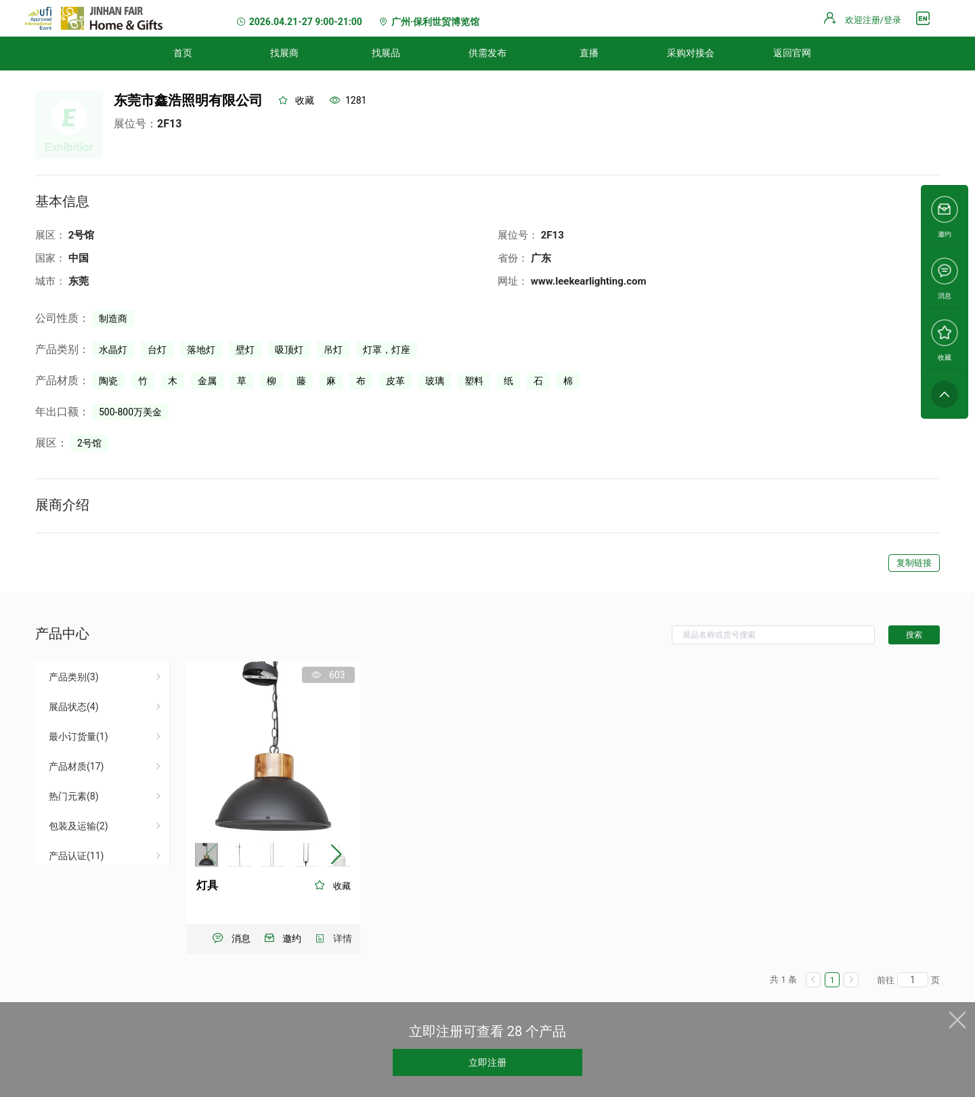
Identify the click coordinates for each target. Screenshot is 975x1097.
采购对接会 (690, 52)
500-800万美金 (130, 412)
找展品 (386, 52)
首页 (182, 52)
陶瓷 (108, 380)
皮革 (395, 380)
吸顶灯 (289, 349)
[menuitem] (183, 53)
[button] (336, 854)
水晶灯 (113, 349)
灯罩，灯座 (386, 349)
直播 (589, 52)
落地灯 (201, 349)
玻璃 (434, 380)
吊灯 (333, 349)
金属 (207, 380)
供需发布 (487, 52)
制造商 (113, 318)
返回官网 (792, 52)
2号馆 (89, 443)
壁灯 (245, 349)
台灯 (157, 349)
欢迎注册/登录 (873, 20)
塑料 (473, 380)
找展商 (284, 52)
